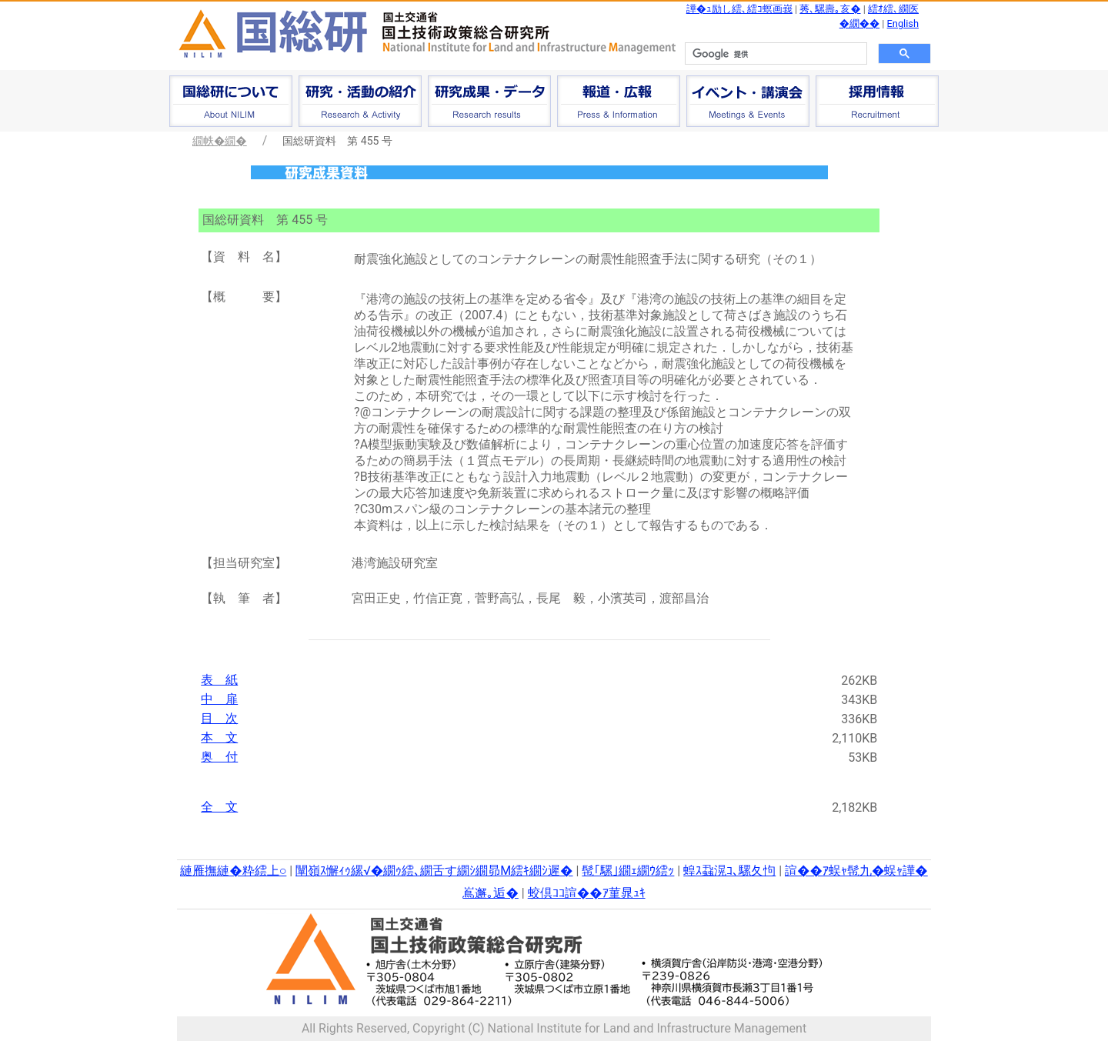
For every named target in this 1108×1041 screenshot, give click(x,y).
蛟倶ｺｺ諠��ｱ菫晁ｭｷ (587, 893)
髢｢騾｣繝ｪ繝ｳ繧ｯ (628, 870)
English (903, 23)
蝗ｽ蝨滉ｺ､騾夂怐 (729, 870)
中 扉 (219, 699)
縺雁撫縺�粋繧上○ (233, 870)
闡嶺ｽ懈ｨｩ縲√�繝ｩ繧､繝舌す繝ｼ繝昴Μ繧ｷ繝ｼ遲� (433, 870)
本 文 (219, 737)
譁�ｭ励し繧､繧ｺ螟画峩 (739, 9)
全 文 (219, 806)
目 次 (219, 718)
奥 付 (219, 756)
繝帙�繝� (219, 141)
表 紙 (219, 679)
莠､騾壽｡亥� (829, 9)
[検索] (774, 54)
